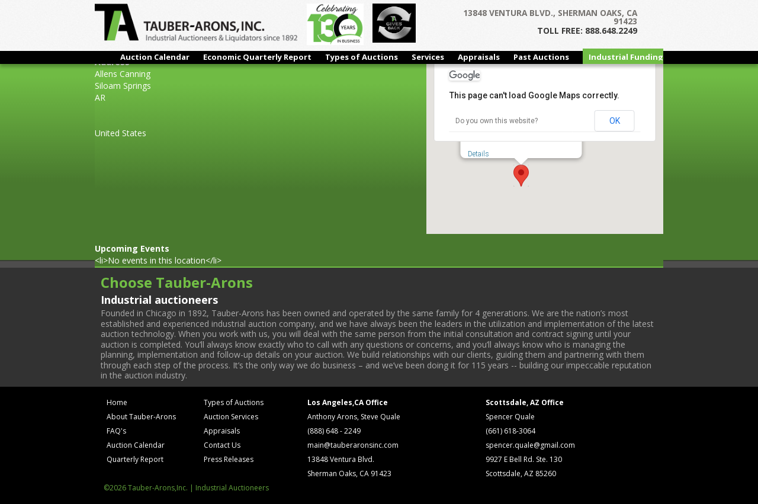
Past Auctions (541, 57)
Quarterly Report (135, 459)
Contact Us (222, 445)
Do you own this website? (496, 121)
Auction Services (231, 417)
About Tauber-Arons (141, 417)
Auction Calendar (155, 57)
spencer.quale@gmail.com (530, 445)
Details (478, 154)
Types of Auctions (361, 57)
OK (614, 121)
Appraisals (479, 57)
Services (428, 57)
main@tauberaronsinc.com (353, 445)
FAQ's (116, 431)
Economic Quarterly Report (257, 57)
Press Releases (228, 459)
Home (117, 402)
